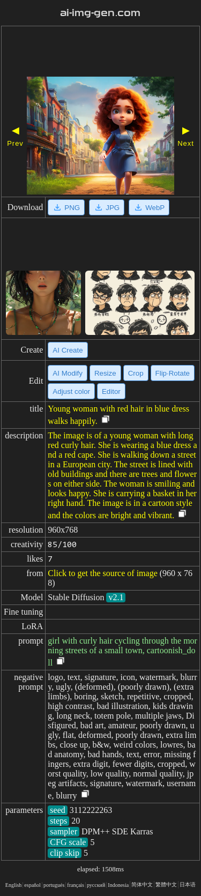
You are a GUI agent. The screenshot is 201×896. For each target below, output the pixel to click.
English (13, 885)
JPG (107, 207)
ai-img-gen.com (100, 13)
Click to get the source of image (102, 573)
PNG (66, 207)
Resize (105, 373)
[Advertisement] (100, 52)
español (32, 885)
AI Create (68, 350)
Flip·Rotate (172, 373)
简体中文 (142, 884)
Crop (136, 373)
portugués (53, 885)
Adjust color (71, 391)
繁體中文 (166, 884)
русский (96, 885)
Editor (111, 391)
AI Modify (68, 373)
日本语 (188, 884)
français (75, 885)
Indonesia (118, 885)
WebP (149, 207)
